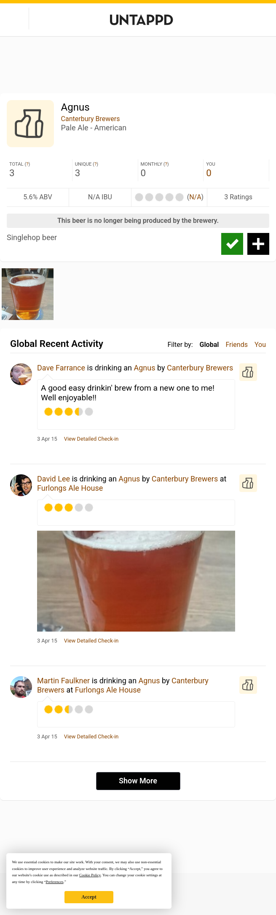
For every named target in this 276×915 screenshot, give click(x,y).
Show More (138, 780)
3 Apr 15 (47, 439)
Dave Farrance (61, 367)
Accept (88, 897)
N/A (195, 197)
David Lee (53, 478)
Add (258, 244)
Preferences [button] (54, 882)
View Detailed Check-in (91, 439)
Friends (236, 345)
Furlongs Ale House (70, 488)
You (260, 345)
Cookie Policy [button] (90, 875)
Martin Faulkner (63, 680)
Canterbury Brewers (90, 119)
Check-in (232, 244)
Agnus (144, 367)
